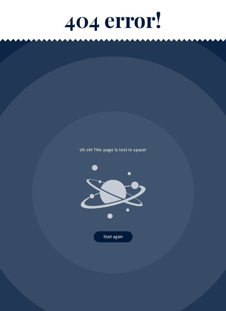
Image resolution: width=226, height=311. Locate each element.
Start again (113, 237)
